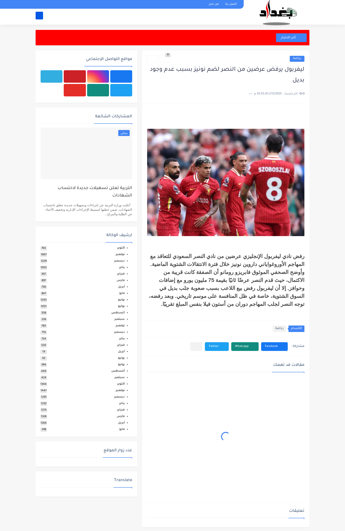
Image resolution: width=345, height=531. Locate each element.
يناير (122, 267)
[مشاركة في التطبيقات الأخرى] (196, 346)
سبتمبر (120, 319)
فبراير (121, 274)
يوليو (121, 306)
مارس (121, 280)
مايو (122, 293)
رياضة (297, 58)
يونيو (121, 300)
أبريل (121, 287)
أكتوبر (121, 248)
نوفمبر (120, 254)
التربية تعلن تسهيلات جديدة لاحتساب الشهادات (95, 192)
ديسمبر (119, 261)
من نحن (214, 4)
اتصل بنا (231, 4)
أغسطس (118, 313)
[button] (274, 346)
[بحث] (39, 16)
